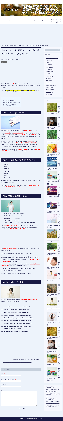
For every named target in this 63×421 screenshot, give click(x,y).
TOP (5, 45)
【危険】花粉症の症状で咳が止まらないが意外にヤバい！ (56, 21)
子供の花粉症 (49, 76)
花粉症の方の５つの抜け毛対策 (9, 104)
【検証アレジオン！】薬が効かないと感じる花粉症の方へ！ (16, 312)
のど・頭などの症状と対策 (52, 58)
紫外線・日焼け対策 (50, 85)
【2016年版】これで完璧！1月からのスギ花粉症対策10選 (16, 309)
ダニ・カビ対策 (49, 67)
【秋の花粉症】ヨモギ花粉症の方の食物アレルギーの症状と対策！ (52, 395)
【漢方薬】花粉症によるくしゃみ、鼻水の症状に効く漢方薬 (25, 359)
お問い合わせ (44, 20)
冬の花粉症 (48, 73)
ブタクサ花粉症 (49, 71)
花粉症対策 (48, 92)
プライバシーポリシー (7, 20)
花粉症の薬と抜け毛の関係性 (8, 100)
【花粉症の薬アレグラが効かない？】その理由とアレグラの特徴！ (18, 317)
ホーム (19, 20)
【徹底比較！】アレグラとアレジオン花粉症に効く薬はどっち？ (17, 315)
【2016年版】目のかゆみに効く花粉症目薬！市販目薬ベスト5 (17, 326)
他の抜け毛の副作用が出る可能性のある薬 (11, 102)
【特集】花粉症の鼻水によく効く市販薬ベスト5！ (14, 328)
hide (13, 98)
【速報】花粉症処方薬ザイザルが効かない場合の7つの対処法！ (17, 362)
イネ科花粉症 (49, 62)
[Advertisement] (31, 35)
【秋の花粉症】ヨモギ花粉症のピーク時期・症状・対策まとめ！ (52, 406)
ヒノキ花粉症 (49, 69)
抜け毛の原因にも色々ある (8, 105)
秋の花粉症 (48, 83)
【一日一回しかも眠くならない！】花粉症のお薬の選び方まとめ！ (18, 323)
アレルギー (48, 60)
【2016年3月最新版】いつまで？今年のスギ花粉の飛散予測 (16, 307)
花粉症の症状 (49, 89)
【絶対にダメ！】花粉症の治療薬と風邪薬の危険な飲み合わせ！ (17, 320)
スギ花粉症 (48, 64)
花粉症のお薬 (4, 62)
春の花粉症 (48, 78)
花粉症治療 (48, 94)
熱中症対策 (48, 80)
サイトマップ (31, 20)
